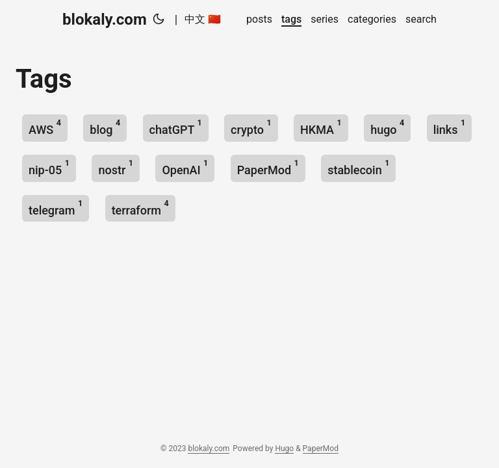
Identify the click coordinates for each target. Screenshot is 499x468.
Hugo (284, 448)
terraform (140, 207)
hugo (387, 127)
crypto (251, 127)
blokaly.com (104, 19)
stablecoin (358, 167)
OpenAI (185, 167)
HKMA (321, 127)
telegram (56, 207)
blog (105, 127)
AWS (45, 127)
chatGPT (175, 127)
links (449, 127)
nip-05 (49, 167)
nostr (115, 167)
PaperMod (268, 167)
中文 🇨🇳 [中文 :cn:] (203, 19)
